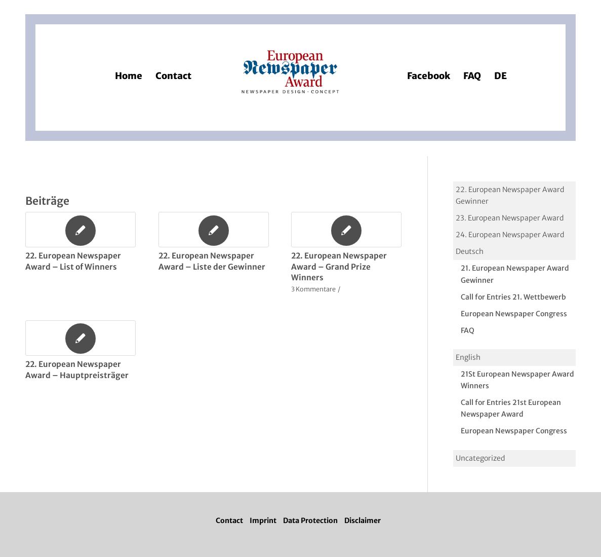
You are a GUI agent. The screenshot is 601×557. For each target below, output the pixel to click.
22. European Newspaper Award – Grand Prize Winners (339, 266)
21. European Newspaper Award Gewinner (515, 274)
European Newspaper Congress (514, 313)
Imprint (263, 520)
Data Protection (310, 520)
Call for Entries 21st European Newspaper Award (511, 408)
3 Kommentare (313, 289)
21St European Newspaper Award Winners (517, 379)
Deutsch (470, 251)
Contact (229, 520)
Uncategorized (480, 458)
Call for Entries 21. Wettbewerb (513, 297)
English (468, 357)
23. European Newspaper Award (510, 217)
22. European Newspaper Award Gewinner (510, 195)
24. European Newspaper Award (510, 234)
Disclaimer (362, 520)
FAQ (467, 330)
